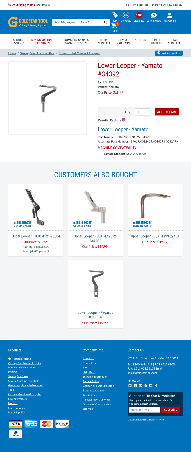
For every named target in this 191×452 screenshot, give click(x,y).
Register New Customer (96, 399)
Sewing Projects (17, 398)
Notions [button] (140, 40)
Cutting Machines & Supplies (24, 394)
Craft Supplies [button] (156, 41)
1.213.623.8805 (171, 5)
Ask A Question (168, 53)
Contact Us (89, 363)
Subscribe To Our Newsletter (152, 396)
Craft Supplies (16, 407)
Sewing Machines (18, 376)
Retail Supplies (16, 412)
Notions (13, 403)
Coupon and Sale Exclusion (98, 385)
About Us (88, 358)
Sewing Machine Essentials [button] (42, 41)
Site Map (88, 408)
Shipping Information (95, 376)
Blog (85, 367)
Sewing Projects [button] (123, 41)
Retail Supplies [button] (174, 41)
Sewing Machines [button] (17, 41)
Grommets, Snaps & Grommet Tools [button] (76, 41)
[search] (105, 22)
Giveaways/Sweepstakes (97, 404)
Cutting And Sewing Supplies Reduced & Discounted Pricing (24, 367)
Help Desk (89, 372)
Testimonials (90, 394)
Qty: (128, 112)
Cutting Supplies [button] (104, 41)
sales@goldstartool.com (142, 372)
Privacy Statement (93, 390)
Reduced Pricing (19, 358)
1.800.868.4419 (147, 5)
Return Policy (91, 381)
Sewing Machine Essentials (23, 380)
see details (43, 5)
